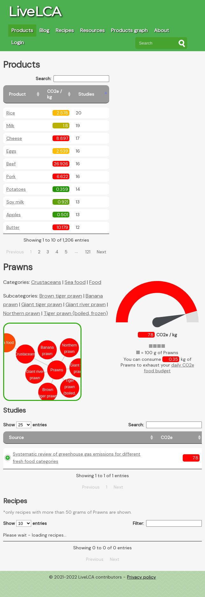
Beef (11, 158)
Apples (13, 209)
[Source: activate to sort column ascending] (40, 435)
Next (109, 246)
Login (17, 42)
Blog (44, 30)
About (161, 30)
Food (95, 276)
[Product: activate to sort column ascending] (32, 91)
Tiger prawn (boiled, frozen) (76, 307)
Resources (92, 30)
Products (22, 30)
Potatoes (16, 183)
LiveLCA (34, 11)
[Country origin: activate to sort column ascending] (116, 435)
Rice (10, 107)
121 (95, 246)
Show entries (25, 419)
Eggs (11, 145)
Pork (11, 171)
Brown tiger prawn (60, 290)
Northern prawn (21, 307)
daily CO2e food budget (169, 362)
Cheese (14, 132)
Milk (10, 120)
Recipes (65, 30)
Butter (12, 221)
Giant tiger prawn (41, 298)
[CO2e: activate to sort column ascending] (88, 435)
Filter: (167, 538)
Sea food (75, 276)
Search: (87, 78)
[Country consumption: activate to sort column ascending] (154, 435)
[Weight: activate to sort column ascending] (189, 435)
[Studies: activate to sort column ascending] (110, 91)
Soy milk (15, 196)
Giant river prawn (86, 298)
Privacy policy (141, 592)
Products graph (129, 30)
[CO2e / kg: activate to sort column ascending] (78, 91)
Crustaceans (46, 276)
